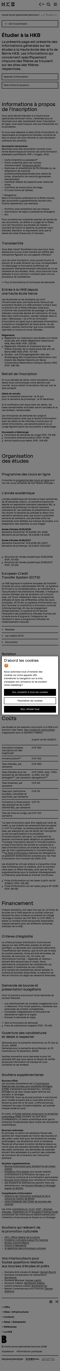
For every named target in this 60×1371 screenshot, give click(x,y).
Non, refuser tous (30, 709)
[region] (29, 685)
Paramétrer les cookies (30, 700)
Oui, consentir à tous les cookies (30, 692)
